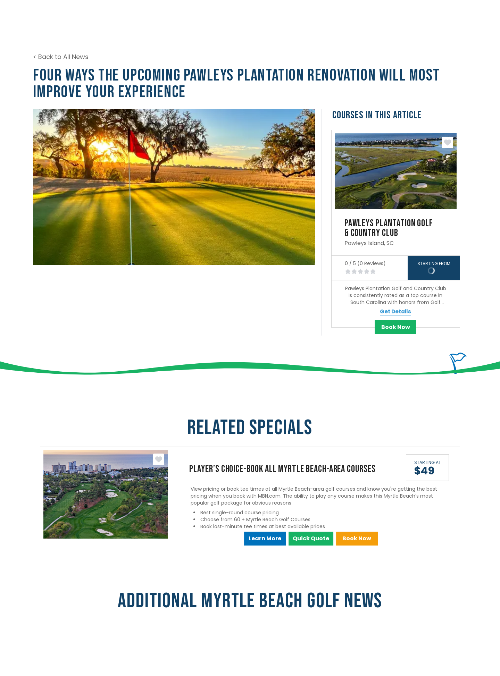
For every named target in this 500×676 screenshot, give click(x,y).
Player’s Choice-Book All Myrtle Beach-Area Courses (282, 469)
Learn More (265, 538)
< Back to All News (61, 56)
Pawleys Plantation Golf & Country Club (388, 228)
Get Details (395, 311)
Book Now (395, 327)
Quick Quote (311, 538)
